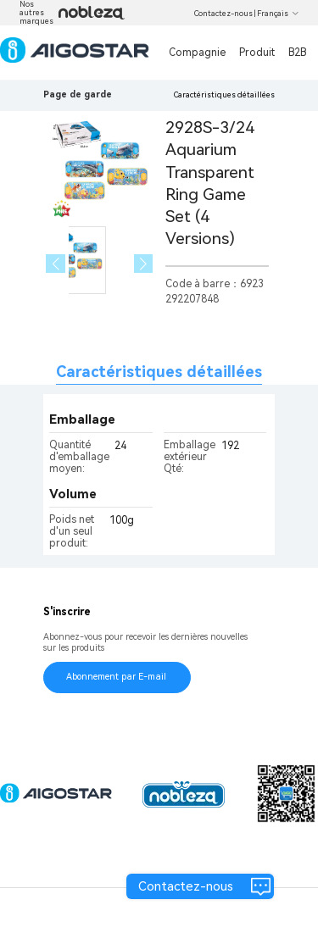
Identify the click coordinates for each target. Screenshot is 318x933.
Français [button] (278, 13)
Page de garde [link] (77, 94)
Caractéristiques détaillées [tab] (159, 371)
